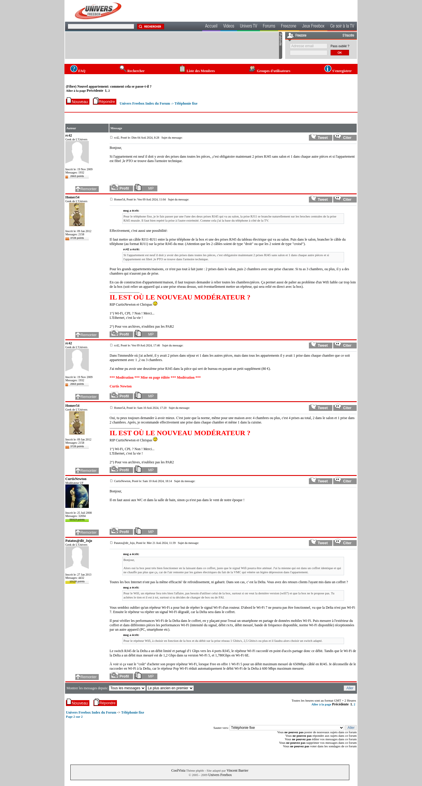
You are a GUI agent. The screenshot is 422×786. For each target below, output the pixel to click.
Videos (228, 26)
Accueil (211, 26)
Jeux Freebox (313, 26)
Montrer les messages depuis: (88, 688)
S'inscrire (348, 36)
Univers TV (248, 26)
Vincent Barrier (237, 770)
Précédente (95, 91)
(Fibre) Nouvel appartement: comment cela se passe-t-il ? (109, 86)
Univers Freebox (220, 775)
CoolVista (178, 770)
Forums (269, 26)
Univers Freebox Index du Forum (145, 103)
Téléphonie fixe (185, 103)
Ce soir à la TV (342, 26)
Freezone (288, 26)
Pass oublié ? (340, 46)
